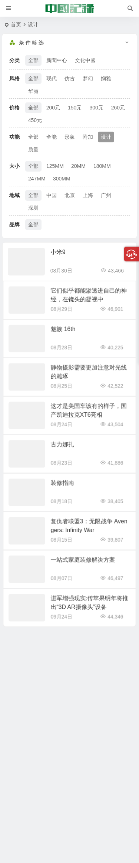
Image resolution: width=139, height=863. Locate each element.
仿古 (69, 78)
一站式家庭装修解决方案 (80, 561)
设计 (106, 137)
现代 (51, 78)
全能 (51, 137)
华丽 (33, 91)
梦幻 (88, 78)
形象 (69, 137)
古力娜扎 (63, 446)
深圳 (33, 208)
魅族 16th (64, 331)
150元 (75, 108)
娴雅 (106, 78)
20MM (78, 166)
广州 (106, 195)
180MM (102, 166)
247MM (37, 179)
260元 (118, 108)
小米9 (58, 252)
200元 (53, 108)
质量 (33, 149)
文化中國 (85, 60)
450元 (35, 120)
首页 (16, 24)
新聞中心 (56, 60)
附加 (88, 137)
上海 (88, 195)
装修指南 (63, 485)
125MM (55, 166)
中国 (51, 195)
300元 (96, 108)
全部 (33, 60)
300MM (61, 179)
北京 (69, 195)
